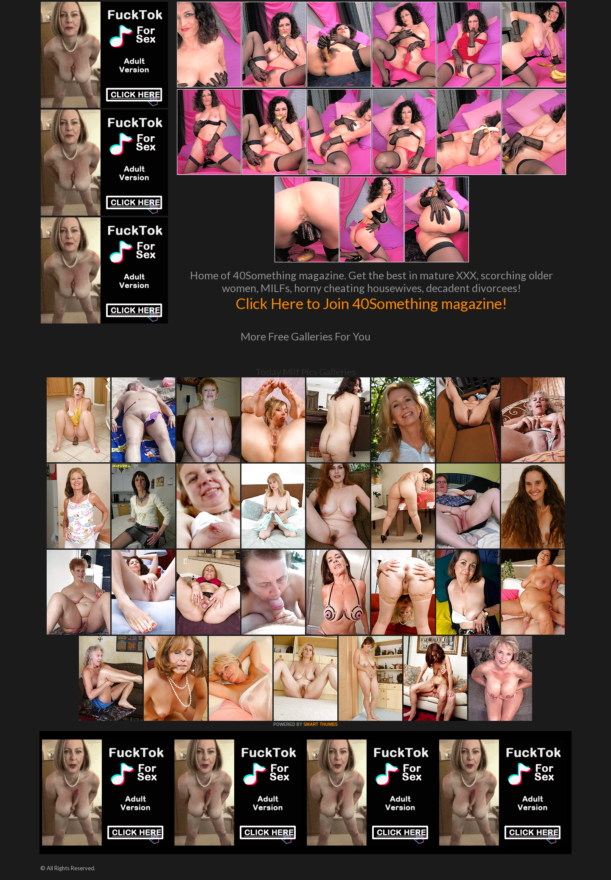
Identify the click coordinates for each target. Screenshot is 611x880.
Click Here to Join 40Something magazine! (371, 303)
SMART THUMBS (320, 724)
